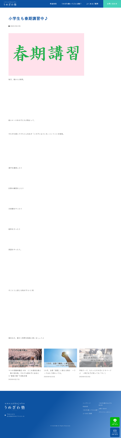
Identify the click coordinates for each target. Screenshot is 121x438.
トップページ (87, 403)
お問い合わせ (103, 408)
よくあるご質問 (92, 4)
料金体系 (53, 4)
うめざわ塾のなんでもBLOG (105, 404)
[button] (112, 4)
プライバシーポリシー (105, 412)
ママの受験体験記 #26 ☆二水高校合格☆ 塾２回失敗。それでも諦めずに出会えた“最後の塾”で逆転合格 (25, 373)
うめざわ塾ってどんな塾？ (71, 4)
